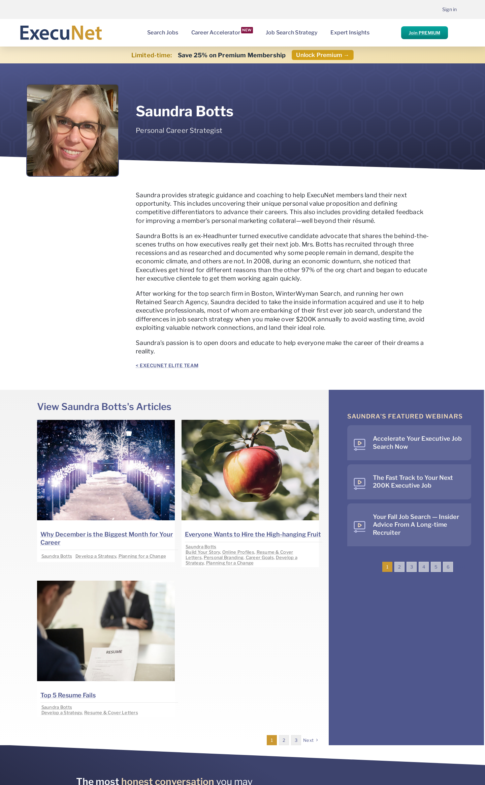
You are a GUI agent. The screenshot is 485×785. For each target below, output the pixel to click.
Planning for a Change (142, 556)
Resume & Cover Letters (111, 712)
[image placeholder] (105, 422)
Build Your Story (203, 552)
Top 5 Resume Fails (68, 695)
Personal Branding (224, 557)
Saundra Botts (56, 556)
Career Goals (260, 557)
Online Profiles (238, 552)
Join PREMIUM (424, 32)
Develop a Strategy (95, 556)
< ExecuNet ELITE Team (167, 365)
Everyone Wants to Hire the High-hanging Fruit (253, 534)
